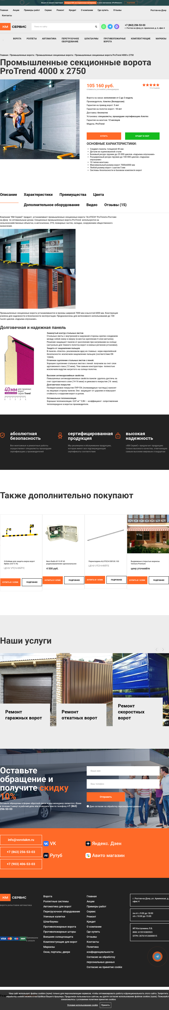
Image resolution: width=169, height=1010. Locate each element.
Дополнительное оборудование (52, 205)
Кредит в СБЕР (142, 136)
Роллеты (32, 38)
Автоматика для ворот (57, 906)
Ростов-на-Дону (158, 10)
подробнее (32, 582)
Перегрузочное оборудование (70, 40)
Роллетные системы (56, 901)
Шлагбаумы (91, 38)
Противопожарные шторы (59, 931)
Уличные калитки (54, 916)
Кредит (72, 10)
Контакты (7, 15)
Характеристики (38, 194)
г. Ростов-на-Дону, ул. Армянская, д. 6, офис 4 (145, 28)
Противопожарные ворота (115, 40)
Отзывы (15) (115, 205)
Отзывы (117, 10)
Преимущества (73, 194)
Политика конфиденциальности (100, 949)
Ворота (17, 38)
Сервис (48, 10)
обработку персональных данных (124, 806)
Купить (104, 136)
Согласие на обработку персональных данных (101, 959)
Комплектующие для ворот (60, 941)
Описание (8, 194)
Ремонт (60, 10)
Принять (105, 1005)
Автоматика (49, 38)
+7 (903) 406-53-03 (21, 864)
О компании (87, 10)
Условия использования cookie (82, 1005)
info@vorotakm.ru (21, 840)
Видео (91, 205)
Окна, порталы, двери (56, 951)
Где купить (103, 10)
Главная (4, 10)
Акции (16, 10)
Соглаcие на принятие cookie (104, 967)
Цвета (98, 194)
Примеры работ (32, 10)
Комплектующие (140, 38)
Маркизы (161, 38)
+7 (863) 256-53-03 (135, 25)
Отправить (106, 796)
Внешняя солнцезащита (58, 936)
